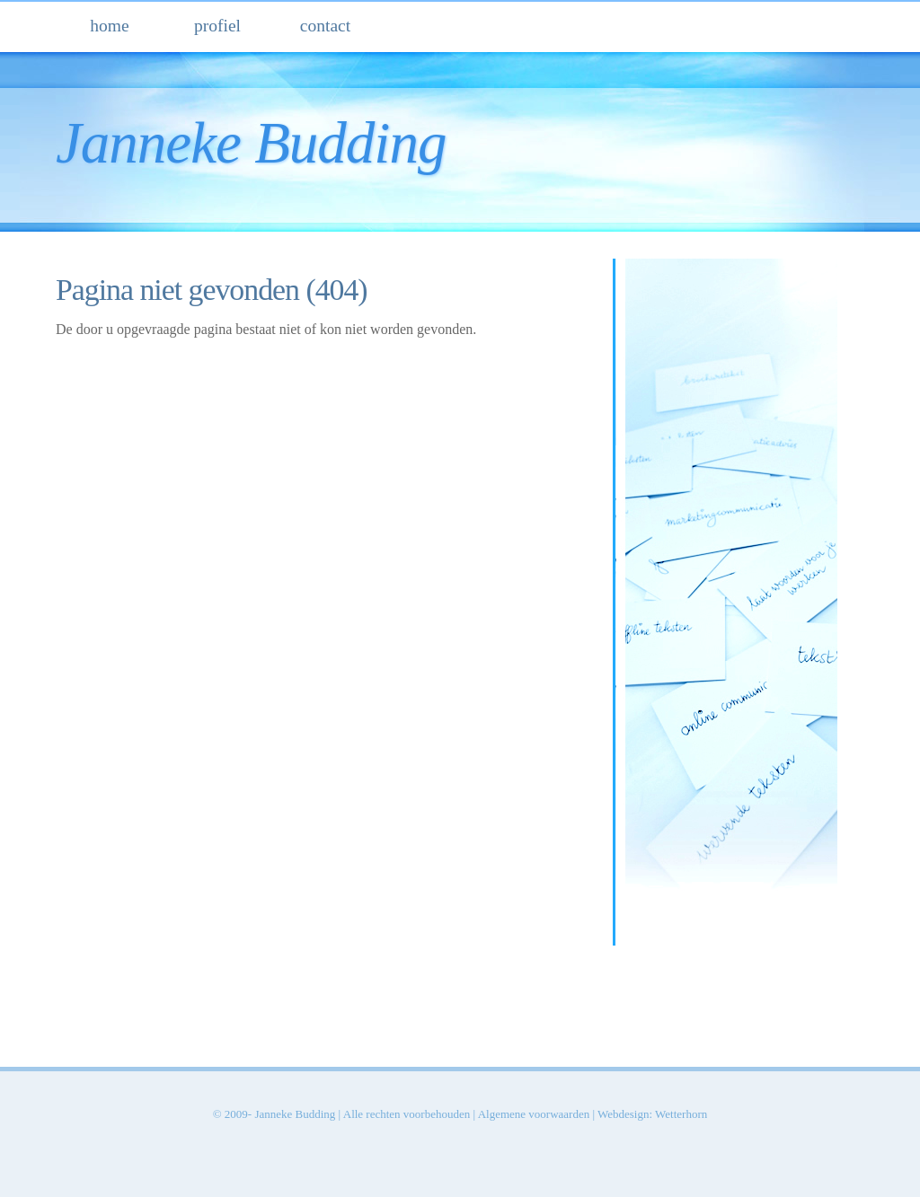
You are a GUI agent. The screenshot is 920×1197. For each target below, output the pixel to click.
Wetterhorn (681, 1114)
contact (325, 25)
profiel (217, 25)
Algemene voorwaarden (534, 1114)
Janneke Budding (251, 142)
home (109, 25)
